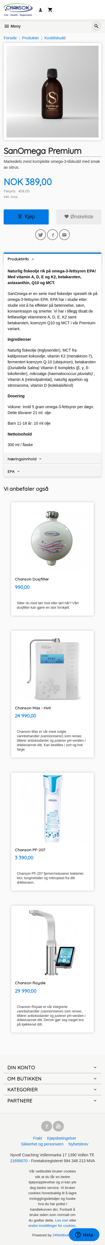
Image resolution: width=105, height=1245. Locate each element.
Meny (12, 26)
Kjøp (26, 216)
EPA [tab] (11, 471)
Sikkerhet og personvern (42, 1144)
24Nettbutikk (63, 1235)
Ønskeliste (79, 216)
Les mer (62, 1220)
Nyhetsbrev (78, 1144)
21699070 (18, 1161)
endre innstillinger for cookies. (53, 1226)
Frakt (37, 1138)
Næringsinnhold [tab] (22, 458)
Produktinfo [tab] (18, 259)
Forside (10, 38)
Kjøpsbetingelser (61, 1138)
